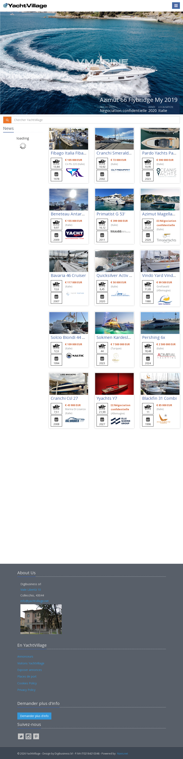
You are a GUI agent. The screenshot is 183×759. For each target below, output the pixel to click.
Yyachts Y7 (107, 398)
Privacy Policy (26, 690)
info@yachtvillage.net (34, 601)
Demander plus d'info (34, 716)
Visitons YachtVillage (30, 663)
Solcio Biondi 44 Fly (69, 337)
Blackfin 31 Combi (159, 398)
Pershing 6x (153, 337)
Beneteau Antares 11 (71, 214)
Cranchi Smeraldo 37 (117, 153)
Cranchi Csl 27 (64, 398)
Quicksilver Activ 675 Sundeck (125, 275)
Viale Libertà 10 (30, 590)
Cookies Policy (27, 683)
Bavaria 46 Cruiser (68, 275)
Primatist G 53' (111, 214)
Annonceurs (25, 656)
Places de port (27, 676)
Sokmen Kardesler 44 (117, 337)
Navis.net (122, 753)
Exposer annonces (29, 670)
